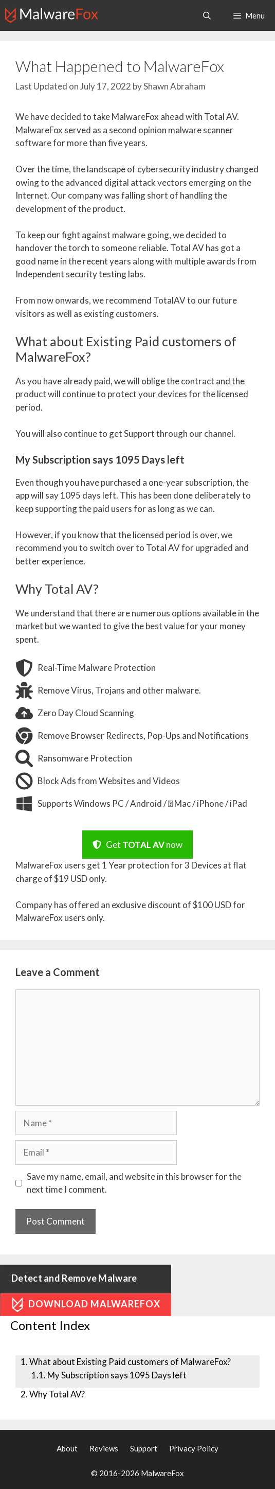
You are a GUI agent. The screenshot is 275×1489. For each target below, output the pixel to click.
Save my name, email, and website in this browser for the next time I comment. (134, 1183)
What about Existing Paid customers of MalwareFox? (130, 1361)
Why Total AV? (57, 1394)
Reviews (103, 1448)
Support (143, 1448)
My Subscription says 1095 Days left (117, 1375)
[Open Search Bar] (206, 15)
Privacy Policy (193, 1448)
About (67, 1448)
